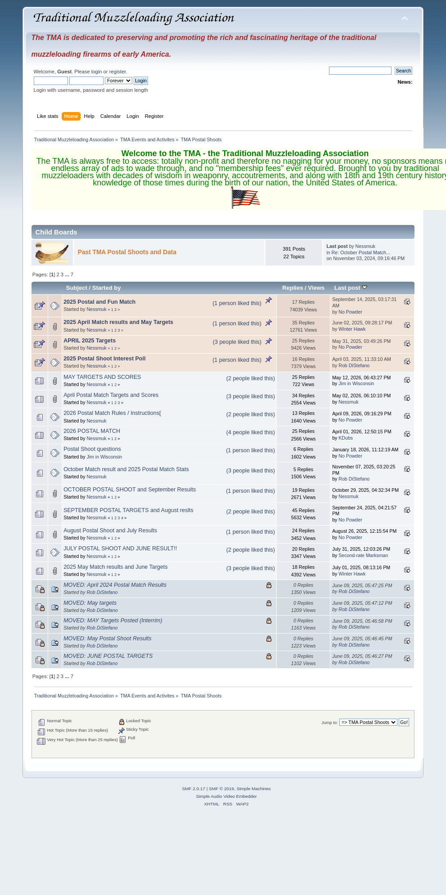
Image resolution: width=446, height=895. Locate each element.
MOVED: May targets (90, 603)
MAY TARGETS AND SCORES (102, 377)
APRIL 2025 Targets (89, 340)
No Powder (350, 312)
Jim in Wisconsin (356, 383)
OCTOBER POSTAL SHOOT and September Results (129, 489)
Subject (76, 287)
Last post (351, 287)
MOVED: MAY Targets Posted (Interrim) (112, 620)
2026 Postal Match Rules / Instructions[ (112, 413)
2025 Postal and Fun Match (99, 302)
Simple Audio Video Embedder (226, 796)
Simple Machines (254, 788)
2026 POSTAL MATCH (91, 431)
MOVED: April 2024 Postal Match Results (115, 585)
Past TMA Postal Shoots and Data (127, 252)
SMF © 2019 (221, 788)
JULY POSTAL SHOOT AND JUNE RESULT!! (120, 548)
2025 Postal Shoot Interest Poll (104, 358)
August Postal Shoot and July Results (110, 530)
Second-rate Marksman (363, 555)
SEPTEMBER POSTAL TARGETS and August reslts (128, 510)
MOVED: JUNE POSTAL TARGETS (108, 656)
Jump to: (329, 722)
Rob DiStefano (353, 365)
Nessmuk (365, 246)
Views (316, 287)
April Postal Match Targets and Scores (110, 395)
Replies (292, 287)
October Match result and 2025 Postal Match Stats (126, 469)
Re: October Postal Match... (361, 252)
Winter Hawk (351, 329)
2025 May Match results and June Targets (115, 567)
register (117, 71)
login (96, 71)
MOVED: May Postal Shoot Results (107, 638)
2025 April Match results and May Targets (118, 322)
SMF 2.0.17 (193, 788)
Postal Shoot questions (92, 449)
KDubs (345, 438)
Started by (106, 287)
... (67, 274)
